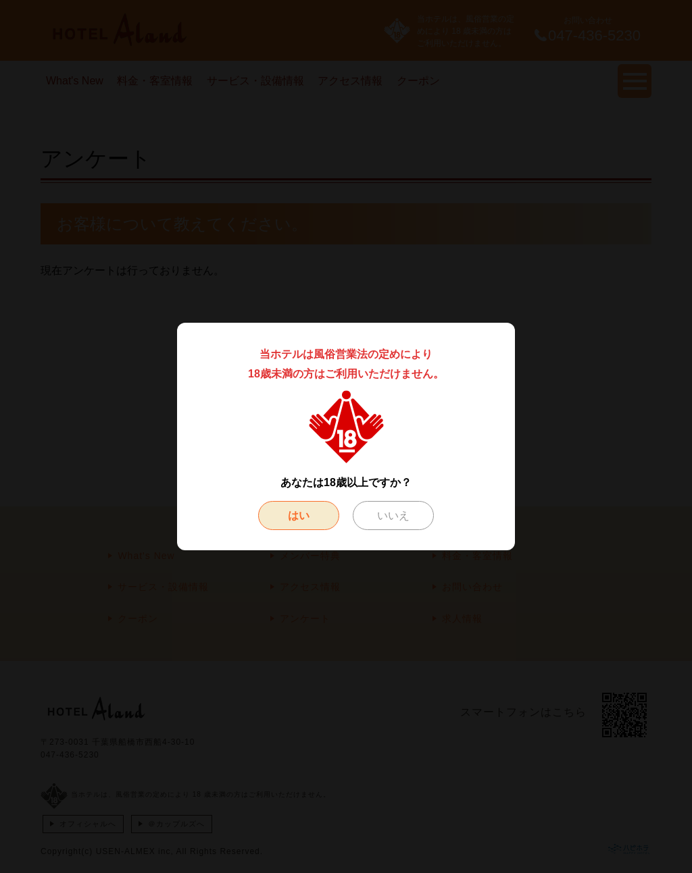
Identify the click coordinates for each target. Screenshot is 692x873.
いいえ (393, 515)
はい (299, 515)
